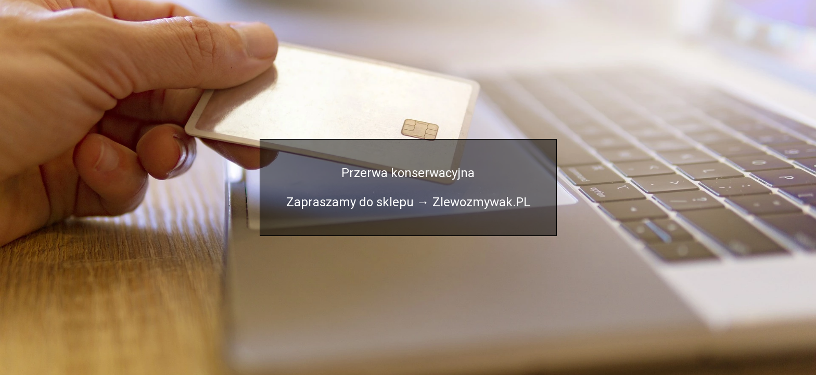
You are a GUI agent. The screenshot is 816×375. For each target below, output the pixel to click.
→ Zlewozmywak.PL (473, 202)
